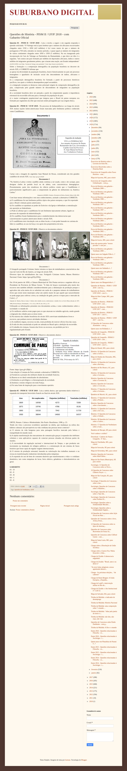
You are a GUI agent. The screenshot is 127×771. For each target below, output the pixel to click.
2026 (91, 97)
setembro (94, 138)
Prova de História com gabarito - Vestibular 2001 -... (102, 236)
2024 (91, 104)
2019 (91, 121)
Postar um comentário (20, 501)
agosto (93, 141)
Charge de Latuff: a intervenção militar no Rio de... (102, 584)
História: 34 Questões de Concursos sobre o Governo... (103, 374)
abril (93, 155)
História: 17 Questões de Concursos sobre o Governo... (103, 390)
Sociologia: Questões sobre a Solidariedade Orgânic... (101, 509)
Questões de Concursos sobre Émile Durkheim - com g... (103, 623)
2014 (91, 688)
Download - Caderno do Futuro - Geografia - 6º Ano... (102, 438)
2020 (91, 118)
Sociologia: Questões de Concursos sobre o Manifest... (103, 487)
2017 (91, 677)
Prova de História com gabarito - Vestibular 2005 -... (102, 214)
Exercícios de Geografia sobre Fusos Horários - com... (103, 173)
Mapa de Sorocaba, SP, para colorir (103, 447)
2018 (91, 124)
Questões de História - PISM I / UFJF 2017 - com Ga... (104, 319)
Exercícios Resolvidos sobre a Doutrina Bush (101, 168)
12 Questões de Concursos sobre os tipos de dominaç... (103, 525)
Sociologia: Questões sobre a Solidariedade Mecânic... (101, 504)
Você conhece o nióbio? (99, 433)
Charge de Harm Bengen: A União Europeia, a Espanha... (102, 579)
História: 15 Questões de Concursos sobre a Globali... (103, 415)
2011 (91, 698)
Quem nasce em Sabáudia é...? (101, 268)
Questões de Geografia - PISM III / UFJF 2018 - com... (103, 333)
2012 (91, 694)
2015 (91, 684)
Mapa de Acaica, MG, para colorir (102, 240)
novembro (95, 131)
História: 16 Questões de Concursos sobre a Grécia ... (103, 353)
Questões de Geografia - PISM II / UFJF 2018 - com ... (102, 338)
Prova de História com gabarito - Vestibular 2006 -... (102, 278)
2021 (91, 114)
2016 (91, 681)
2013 (91, 691)
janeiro (93, 673)
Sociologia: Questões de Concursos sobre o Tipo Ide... (103, 493)
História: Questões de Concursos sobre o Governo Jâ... (102, 379)
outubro (94, 134)
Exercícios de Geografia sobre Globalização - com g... (101, 182)
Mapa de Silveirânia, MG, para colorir (104, 451)
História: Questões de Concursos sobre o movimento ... (102, 404)
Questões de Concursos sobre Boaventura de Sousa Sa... (101, 530)
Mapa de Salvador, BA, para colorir (103, 594)
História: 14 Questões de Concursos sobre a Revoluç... (103, 363)
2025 (91, 100)
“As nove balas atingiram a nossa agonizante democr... (102, 568)
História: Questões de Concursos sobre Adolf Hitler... (102, 455)
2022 (91, 111)
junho (93, 148)
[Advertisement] (102, 38)
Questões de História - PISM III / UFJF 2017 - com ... (102, 308)
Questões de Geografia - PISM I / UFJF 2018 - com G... (102, 344)
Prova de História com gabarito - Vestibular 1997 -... (102, 203)
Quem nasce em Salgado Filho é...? (103, 254)
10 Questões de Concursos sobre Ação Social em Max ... (104, 514)
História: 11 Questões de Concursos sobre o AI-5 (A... (103, 410)
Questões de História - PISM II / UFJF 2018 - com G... (102, 292)
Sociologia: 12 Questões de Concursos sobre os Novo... (101, 466)
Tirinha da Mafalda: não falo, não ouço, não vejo (102, 618)
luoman (67, 760)
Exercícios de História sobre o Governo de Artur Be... (101, 163)
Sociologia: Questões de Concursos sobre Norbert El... (103, 498)
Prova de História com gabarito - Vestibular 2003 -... (102, 225)
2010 (91, 701)
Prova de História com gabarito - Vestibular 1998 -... (102, 198)
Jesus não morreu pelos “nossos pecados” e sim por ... (102, 244)
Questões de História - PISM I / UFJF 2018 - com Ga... (104, 287)
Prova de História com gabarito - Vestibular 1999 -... (102, 193)
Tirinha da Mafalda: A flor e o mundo (104, 627)
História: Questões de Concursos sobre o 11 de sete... (102, 385)
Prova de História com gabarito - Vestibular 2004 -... (102, 220)
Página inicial (45, 506)
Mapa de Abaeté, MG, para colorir (102, 348)
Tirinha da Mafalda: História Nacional (104, 603)
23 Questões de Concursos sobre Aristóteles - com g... (102, 324)
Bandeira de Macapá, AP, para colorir (104, 430)
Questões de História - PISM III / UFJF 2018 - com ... (102, 303)
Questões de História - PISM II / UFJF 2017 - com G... (102, 314)
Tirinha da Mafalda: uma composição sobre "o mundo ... (103, 607)
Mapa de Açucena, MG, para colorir (103, 178)
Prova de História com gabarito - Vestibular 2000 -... (102, 187)
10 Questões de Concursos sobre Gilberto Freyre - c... (102, 471)
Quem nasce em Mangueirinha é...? (103, 282)
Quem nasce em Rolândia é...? (101, 329)
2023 (91, 107)
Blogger (84, 760)
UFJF (32, 490)
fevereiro (94, 669)
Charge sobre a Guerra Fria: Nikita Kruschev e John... (103, 552)
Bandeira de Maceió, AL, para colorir (104, 394)
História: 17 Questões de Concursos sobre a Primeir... (103, 399)
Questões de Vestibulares (22, 490)
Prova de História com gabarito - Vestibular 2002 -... (102, 230)
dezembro (95, 127)
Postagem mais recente (18, 506)
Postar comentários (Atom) (25, 510)
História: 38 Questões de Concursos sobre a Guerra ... (103, 420)
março (93, 159)
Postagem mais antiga (71, 506)
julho (93, 145)
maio (93, 152)
